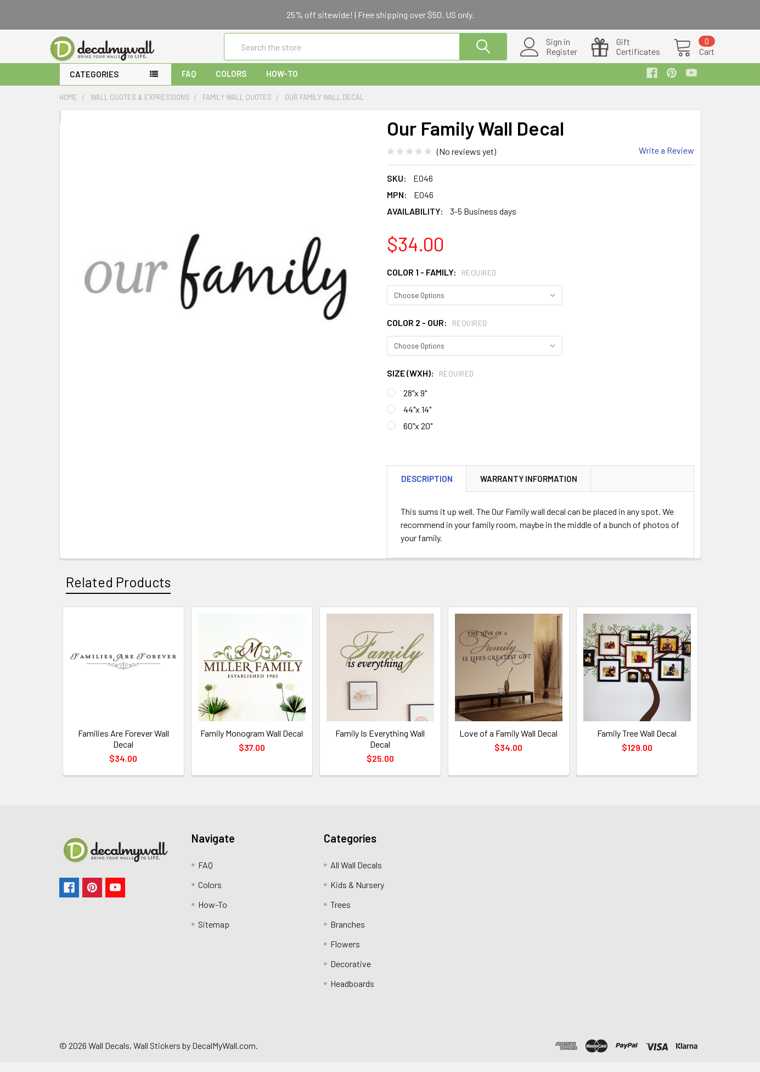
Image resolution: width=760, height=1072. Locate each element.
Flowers (345, 953)
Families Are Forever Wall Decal (123, 748)
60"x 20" (417, 435)
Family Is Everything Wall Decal (380, 748)
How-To (282, 83)
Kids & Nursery (357, 894)
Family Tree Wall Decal (637, 743)
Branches (347, 934)
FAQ (189, 83)
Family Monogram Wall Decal (251, 743)
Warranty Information (528, 488)
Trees (340, 914)
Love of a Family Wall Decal (508, 743)
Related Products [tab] (118, 591)
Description (427, 488)
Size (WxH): (430, 383)
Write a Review (666, 160)
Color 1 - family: (442, 282)
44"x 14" (417, 419)
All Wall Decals (356, 874)
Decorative (350, 973)
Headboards (352, 993)
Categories (94, 84)
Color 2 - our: (437, 332)
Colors (231, 83)
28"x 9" (415, 402)
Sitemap (213, 934)
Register (548, 58)
